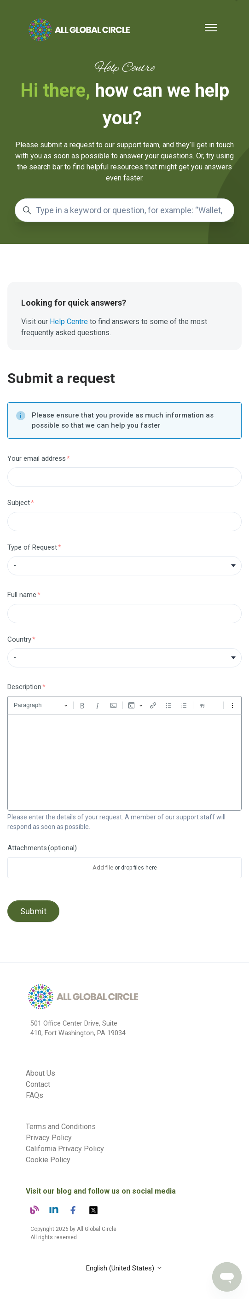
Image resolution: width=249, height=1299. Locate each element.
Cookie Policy (48, 1159)
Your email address (36, 458)
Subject (18, 503)
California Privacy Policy (65, 1148)
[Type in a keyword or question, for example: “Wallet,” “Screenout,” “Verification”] (124, 210)
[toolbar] (124, 705)
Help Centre (69, 321)
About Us (40, 1073)
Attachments (42, 848)
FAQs (34, 1095)
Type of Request (32, 547)
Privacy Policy (49, 1137)
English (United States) (124, 1268)
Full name (21, 595)
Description (24, 687)
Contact (38, 1084)
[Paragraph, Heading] (41, 705)
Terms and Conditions (61, 1126)
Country (19, 639)
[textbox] (124, 762)
